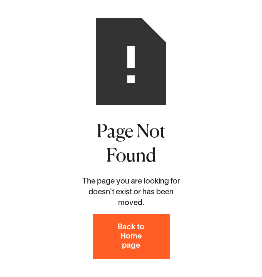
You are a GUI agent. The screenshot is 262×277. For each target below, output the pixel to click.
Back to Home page (131, 236)
